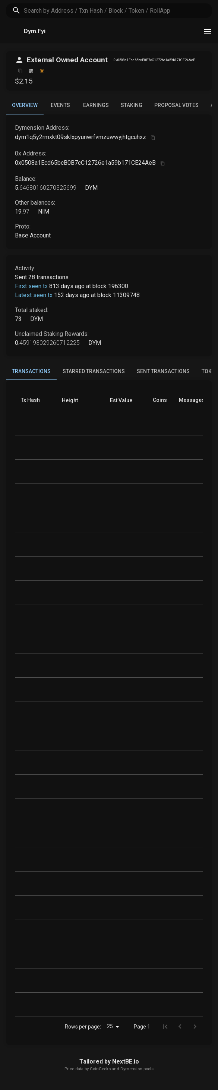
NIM (43, 211)
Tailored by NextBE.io (109, 1061)
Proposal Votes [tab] (176, 105)
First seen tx (31, 286)
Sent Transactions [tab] (163, 371)
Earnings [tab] (96, 105)
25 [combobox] (110, 1026)
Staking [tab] (131, 105)
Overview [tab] (25, 108)
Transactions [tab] (31, 374)
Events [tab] (60, 105)
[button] (70, 400)
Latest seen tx (34, 295)
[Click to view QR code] (31, 71)
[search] (118, 10)
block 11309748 (118, 295)
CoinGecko (100, 1069)
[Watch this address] (42, 71)
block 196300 (110, 286)
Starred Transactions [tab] (94, 371)
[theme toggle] (208, 31)
